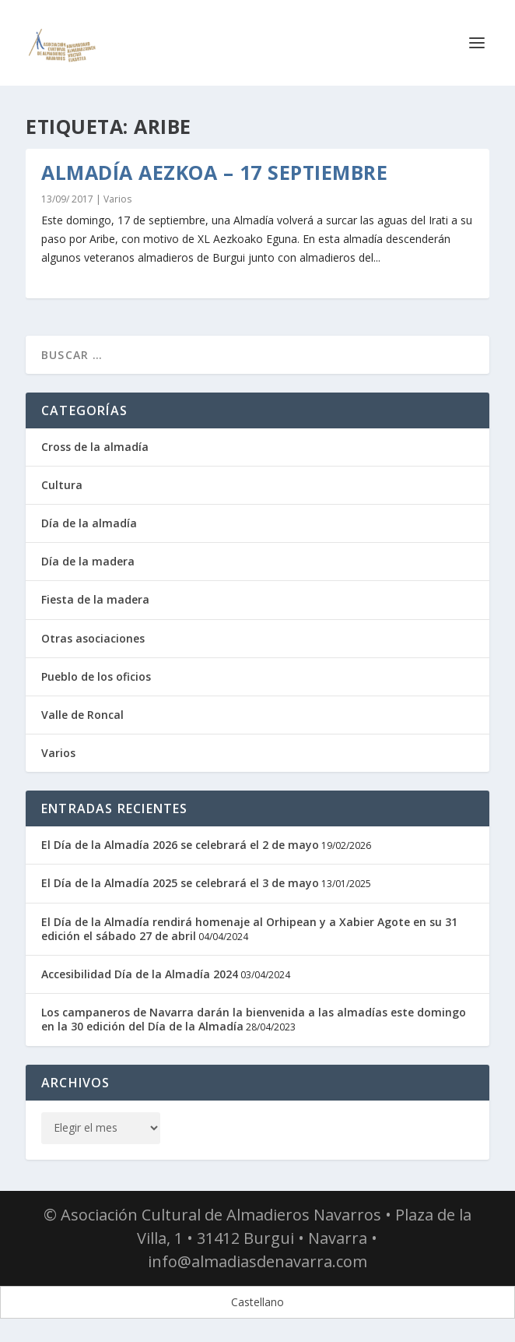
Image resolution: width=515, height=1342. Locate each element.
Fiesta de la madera (95, 599)
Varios (117, 199)
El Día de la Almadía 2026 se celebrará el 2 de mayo (180, 844)
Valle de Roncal (82, 714)
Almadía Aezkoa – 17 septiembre (214, 172)
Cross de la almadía (95, 446)
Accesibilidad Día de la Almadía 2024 (139, 974)
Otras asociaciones (93, 638)
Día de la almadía (89, 523)
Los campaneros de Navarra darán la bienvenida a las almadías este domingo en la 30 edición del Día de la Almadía (253, 1019)
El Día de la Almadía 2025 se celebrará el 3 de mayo (180, 882)
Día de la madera (88, 561)
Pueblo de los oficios (96, 676)
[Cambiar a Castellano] (257, 1302)
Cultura (61, 484)
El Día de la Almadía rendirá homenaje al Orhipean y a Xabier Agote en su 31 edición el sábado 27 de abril (249, 928)
